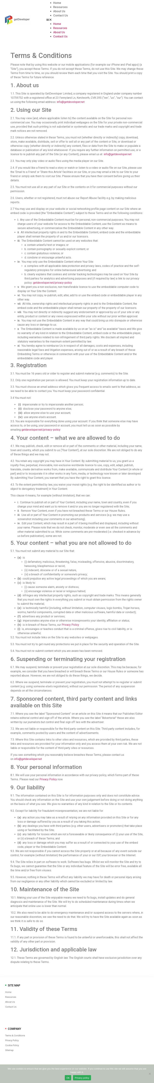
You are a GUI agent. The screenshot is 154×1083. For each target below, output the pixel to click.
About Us (59, 11)
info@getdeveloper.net (71, 102)
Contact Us (60, 15)
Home (57, 3)
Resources (60, 7)
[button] (69, 20)
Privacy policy (82, 1078)
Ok (68, 1078)
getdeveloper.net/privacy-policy (52, 282)
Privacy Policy (70, 624)
